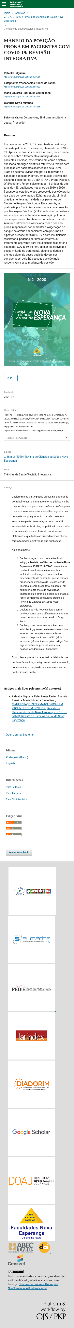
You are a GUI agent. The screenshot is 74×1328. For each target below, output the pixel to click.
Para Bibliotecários (16, 799)
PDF (12, 377)
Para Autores (13, 793)
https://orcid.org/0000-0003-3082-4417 (22, 97)
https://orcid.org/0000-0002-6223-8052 (22, 87)
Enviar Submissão (19, 852)
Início (7, 12)
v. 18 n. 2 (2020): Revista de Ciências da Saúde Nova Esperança (34, 18)
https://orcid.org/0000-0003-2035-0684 (22, 77)
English (10, 763)
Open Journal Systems (20, 734)
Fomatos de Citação (17, 437)
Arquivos (20, 12)
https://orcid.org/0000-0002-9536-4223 (22, 106)
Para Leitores (13, 787)
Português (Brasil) (17, 757)
